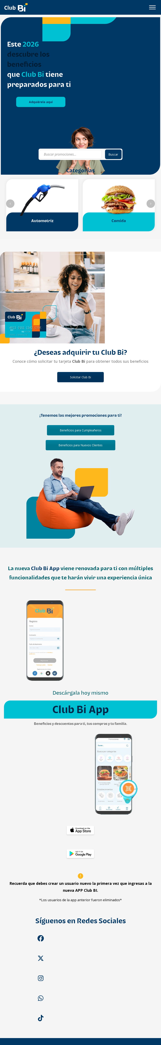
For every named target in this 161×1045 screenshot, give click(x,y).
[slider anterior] (10, 203)
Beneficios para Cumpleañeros (80, 430)
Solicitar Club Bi (80, 377)
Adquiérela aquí (41, 102)
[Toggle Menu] (152, 7)
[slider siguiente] (151, 203)
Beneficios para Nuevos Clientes (80, 445)
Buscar (113, 154)
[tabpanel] (80, 96)
